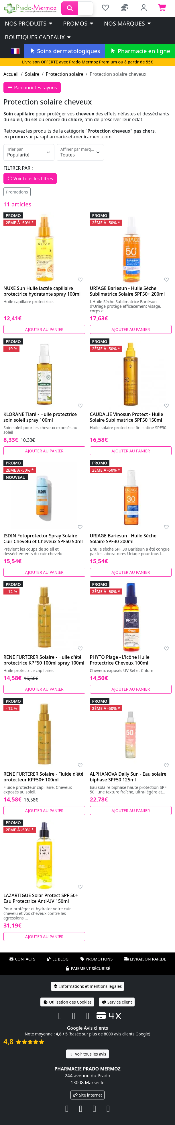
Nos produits (29, 23)
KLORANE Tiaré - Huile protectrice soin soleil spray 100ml (40, 417)
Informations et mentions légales (87, 986)
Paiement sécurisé (87, 968)
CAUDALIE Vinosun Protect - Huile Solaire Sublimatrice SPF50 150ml (126, 417)
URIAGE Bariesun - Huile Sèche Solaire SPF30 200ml (123, 539)
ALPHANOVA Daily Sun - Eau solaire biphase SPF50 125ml (128, 777)
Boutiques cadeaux (38, 37)
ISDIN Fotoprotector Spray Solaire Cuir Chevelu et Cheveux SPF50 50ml (43, 539)
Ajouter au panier (44, 329)
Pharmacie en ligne (140, 51)
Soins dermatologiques (64, 51)
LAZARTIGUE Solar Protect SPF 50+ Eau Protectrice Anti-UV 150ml (40, 898)
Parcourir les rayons (32, 87)
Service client (116, 1002)
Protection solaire (65, 74)
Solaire (32, 74)
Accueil (11, 74)
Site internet (87, 1095)
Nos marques (128, 23)
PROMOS (78, 23)
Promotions (17, 192)
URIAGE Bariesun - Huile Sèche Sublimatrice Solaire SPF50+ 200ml (127, 291)
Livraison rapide (145, 959)
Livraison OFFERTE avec (87, 62)
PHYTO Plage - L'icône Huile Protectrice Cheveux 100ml (120, 660)
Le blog (57, 959)
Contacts (22, 959)
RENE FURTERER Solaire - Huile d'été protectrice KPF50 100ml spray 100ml (43, 660)
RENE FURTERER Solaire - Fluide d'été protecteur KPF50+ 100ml (43, 777)
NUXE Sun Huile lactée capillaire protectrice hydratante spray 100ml (41, 291)
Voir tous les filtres (30, 178)
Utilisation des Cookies (67, 1002)
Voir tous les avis (87, 1054)
